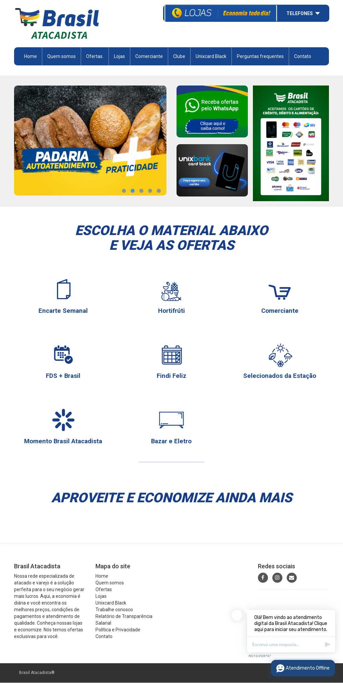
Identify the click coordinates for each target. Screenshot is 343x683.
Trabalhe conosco (114, 610)
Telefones (299, 12)
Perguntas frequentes (260, 56)
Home (30, 56)
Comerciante (149, 56)
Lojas (119, 56)
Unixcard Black (211, 56)
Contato (302, 56)
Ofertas (103, 590)
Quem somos (61, 56)
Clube (179, 56)
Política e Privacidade (117, 630)
